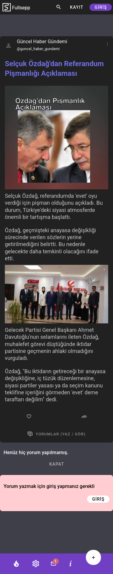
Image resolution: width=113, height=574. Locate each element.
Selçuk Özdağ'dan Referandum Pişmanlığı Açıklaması (54, 68)
